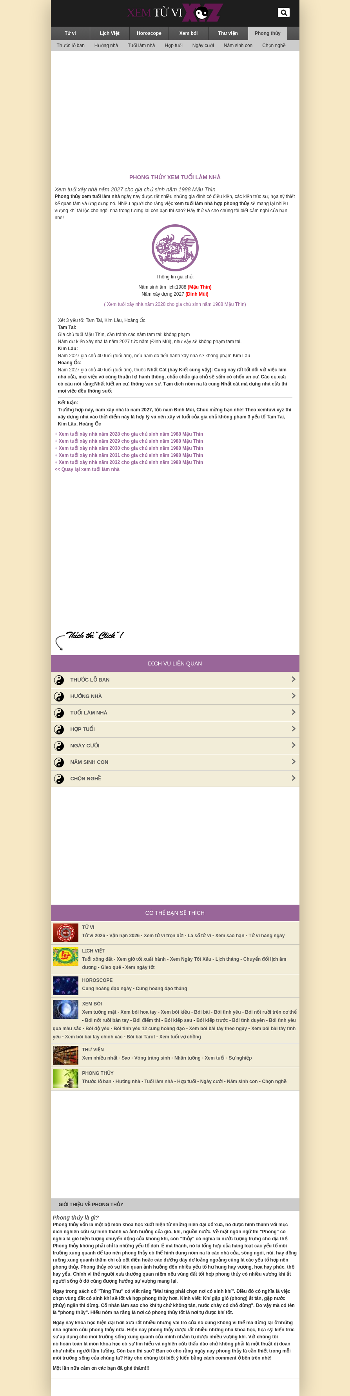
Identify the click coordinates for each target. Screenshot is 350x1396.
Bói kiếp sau (178, 1020)
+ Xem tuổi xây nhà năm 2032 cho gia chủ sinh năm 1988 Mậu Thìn (129, 462)
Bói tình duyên (248, 1020)
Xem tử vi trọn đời (163, 935)
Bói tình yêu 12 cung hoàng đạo (149, 1028)
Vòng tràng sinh (152, 1058)
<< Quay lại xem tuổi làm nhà (87, 469)
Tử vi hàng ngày (266, 935)
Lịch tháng (227, 959)
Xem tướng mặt (99, 1012)
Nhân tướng (187, 1058)
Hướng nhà (106, 45)
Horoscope (149, 33)
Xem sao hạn (229, 935)
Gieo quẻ (111, 967)
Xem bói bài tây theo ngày (218, 1028)
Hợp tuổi (173, 45)
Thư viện (228, 33)
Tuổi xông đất (97, 959)
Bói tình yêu (227, 1012)
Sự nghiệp (240, 1058)
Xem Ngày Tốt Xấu (190, 959)
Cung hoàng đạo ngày (107, 988)
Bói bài (202, 1012)
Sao (126, 1058)
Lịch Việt (110, 33)
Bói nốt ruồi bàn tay (107, 1020)
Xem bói (189, 33)
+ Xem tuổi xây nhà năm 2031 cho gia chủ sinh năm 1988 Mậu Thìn (129, 455)
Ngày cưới (203, 45)
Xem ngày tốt (140, 967)
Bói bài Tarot (141, 1037)
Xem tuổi (215, 1058)
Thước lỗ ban (71, 45)
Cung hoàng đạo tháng (161, 988)
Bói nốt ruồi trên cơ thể (270, 1012)
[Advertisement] (175, 112)
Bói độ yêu (97, 1028)
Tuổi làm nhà (141, 45)
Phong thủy (268, 33)
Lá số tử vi (199, 935)
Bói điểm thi (146, 1020)
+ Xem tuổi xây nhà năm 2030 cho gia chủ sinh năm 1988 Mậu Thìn (129, 448)
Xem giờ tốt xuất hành (141, 959)
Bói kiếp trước (212, 1020)
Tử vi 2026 (93, 935)
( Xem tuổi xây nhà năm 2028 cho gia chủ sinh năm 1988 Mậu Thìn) (175, 304)
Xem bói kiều (175, 1012)
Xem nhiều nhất (100, 1058)
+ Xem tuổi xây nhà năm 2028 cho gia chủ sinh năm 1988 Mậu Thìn (129, 434)
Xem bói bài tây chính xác (94, 1037)
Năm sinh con (238, 45)
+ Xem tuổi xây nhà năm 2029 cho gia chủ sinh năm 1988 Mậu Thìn (129, 441)
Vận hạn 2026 (124, 935)
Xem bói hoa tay (139, 1012)
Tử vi (70, 33)
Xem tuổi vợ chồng (180, 1037)
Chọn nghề (273, 45)
